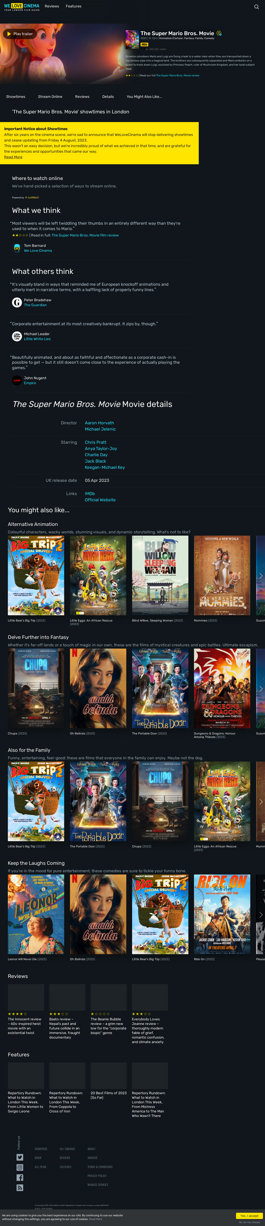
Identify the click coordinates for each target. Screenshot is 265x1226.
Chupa (13, 733)
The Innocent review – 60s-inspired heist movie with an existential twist (31, 1024)
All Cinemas (67, 1137)
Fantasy (189, 37)
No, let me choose (249, 1222)
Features (71, 6)
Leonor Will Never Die (22, 959)
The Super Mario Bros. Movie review (177, 75)
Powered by (25, 197)
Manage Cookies (98, 1173)
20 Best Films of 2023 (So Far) (150, 1088)
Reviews (51, 6)
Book (38, 1146)
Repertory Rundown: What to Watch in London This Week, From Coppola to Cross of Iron (90, 1092)
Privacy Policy (97, 1164)
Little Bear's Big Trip (22, 620)
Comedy (209, 37)
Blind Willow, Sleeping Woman (153, 620)
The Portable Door (145, 733)
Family (199, 37)
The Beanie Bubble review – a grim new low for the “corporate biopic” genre (149, 1024)
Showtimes (15, 96)
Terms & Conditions (100, 1155)
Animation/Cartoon (171, 37)
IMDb (90, 493)
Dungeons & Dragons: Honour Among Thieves (214, 734)
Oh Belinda (78, 733)
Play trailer (18, 33)
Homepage (41, 1137)
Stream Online (50, 96)
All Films (41, 1155)
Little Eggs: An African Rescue (91, 620)
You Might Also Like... (144, 96)
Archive (93, 1146)
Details (108, 96)
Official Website (100, 499)
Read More (95, 1219)
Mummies (201, 620)
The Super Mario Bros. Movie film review (85, 235)
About (92, 1137)
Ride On (200, 959)
